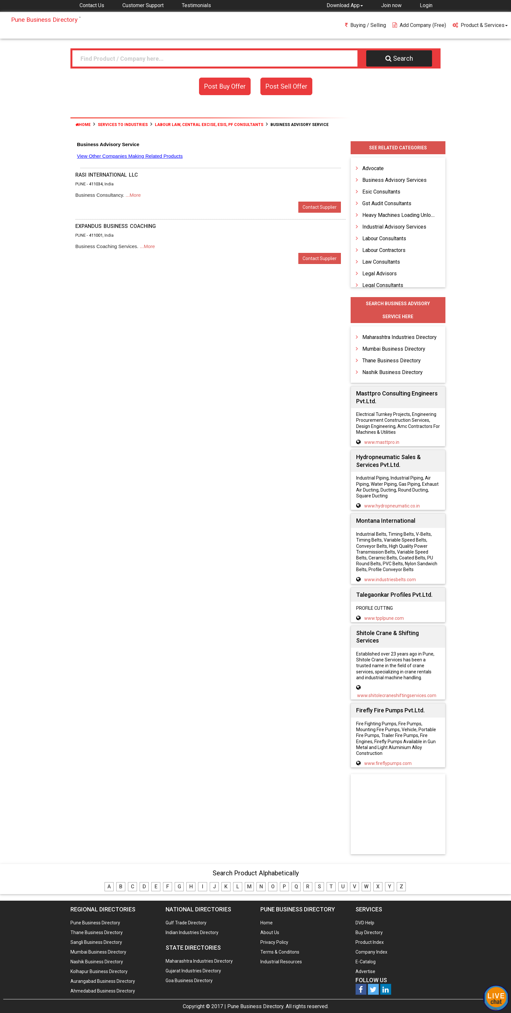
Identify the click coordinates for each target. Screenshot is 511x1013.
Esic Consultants (381, 192)
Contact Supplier (320, 207)
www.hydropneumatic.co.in (392, 505)
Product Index (369, 942)
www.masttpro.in (381, 442)
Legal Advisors (379, 273)
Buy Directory (369, 932)
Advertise (365, 971)
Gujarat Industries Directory (193, 970)
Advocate (373, 168)
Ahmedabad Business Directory (102, 991)
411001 (96, 235)
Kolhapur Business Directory (99, 971)
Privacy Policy (274, 942)
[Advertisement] (398, 814)
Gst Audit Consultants (386, 203)
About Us (269, 932)
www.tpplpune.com (384, 618)
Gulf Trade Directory (186, 922)
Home (83, 124)
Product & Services (480, 25)
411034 (96, 183)
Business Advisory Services (394, 180)
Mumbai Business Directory (393, 349)
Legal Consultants (382, 285)
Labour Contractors (383, 250)
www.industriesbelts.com (390, 579)
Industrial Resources (281, 961)
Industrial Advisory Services (394, 227)
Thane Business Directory (391, 360)
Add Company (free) (419, 25)
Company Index (371, 952)
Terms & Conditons (279, 952)
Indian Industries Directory (192, 932)
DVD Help (364, 922)
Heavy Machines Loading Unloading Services (413, 215)
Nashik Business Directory (392, 372)
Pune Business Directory (95, 922)
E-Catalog (365, 961)
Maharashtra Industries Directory (399, 337)
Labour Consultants (384, 238)
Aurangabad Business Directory (102, 981)
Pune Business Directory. (255, 1006)
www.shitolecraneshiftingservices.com (396, 695)
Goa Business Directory (189, 980)
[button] (345, 5)
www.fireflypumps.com (388, 763)
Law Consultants (381, 262)
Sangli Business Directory (96, 942)
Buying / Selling (365, 25)
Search (399, 58)
